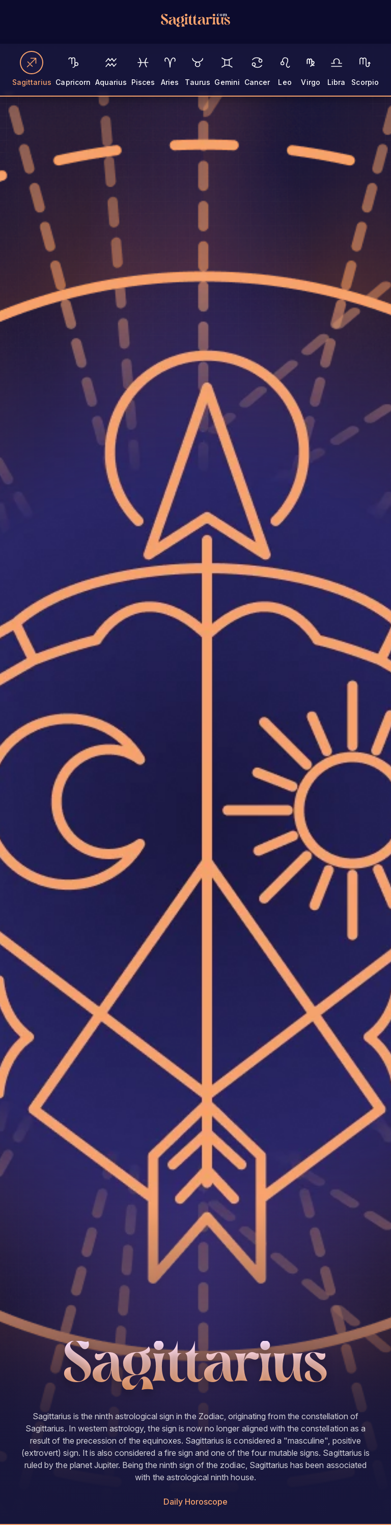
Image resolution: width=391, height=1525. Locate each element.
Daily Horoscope (195, 1502)
